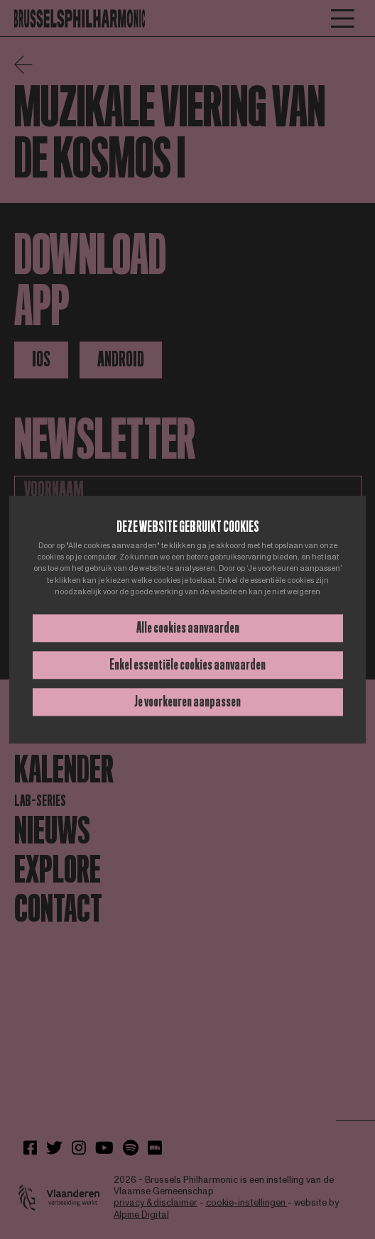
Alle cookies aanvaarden (187, 627)
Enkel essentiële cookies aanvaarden (187, 664)
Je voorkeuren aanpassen (187, 701)
